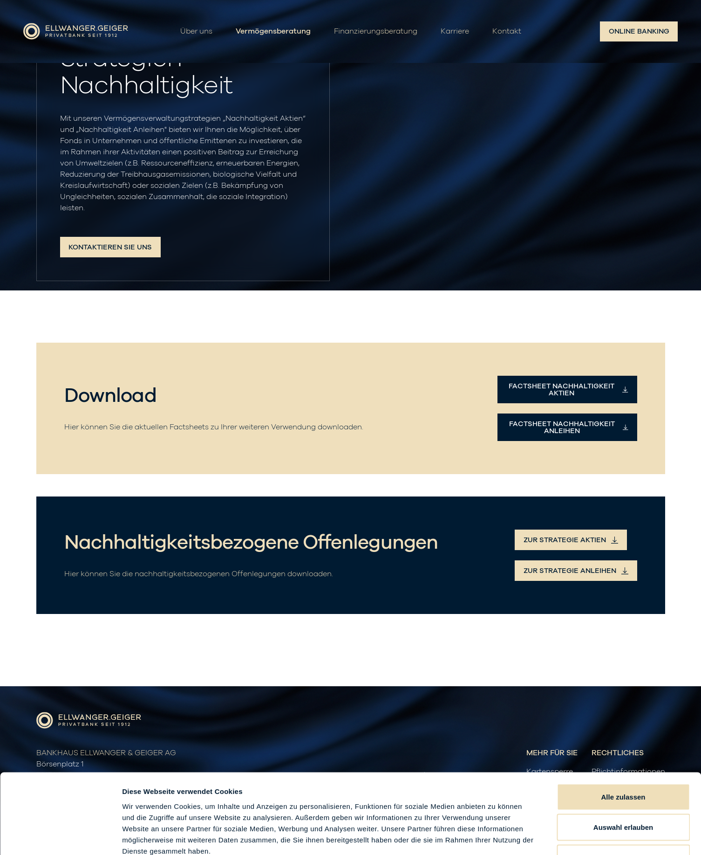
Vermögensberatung (273, 31)
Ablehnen (623, 794)
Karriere (455, 31)
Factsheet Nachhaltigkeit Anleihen (568, 427)
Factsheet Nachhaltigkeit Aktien (568, 390)
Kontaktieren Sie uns (110, 247)
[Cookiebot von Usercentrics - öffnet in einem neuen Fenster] (60, 837)
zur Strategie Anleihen (576, 570)
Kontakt (506, 31)
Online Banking (639, 31)
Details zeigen (495, 837)
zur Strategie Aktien (571, 540)
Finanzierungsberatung (375, 31)
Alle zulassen (623, 733)
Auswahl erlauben (623, 763)
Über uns (196, 31)
